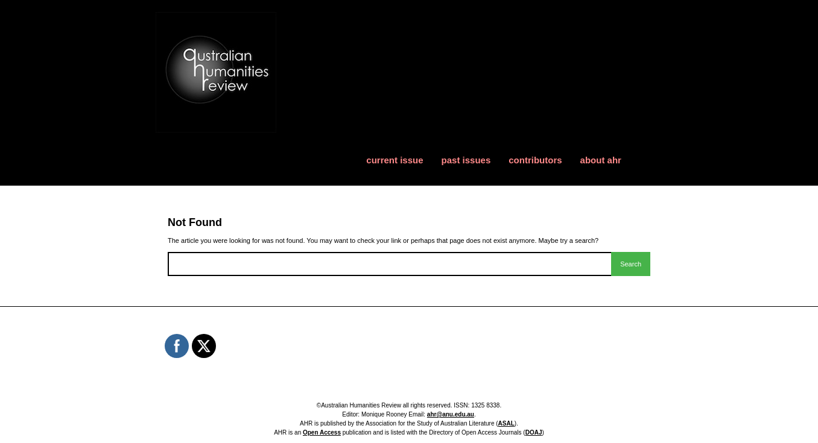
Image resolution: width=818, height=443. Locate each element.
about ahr (600, 160)
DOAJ (533, 432)
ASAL (506, 423)
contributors (535, 160)
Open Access (322, 432)
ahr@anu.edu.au (450, 414)
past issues (466, 160)
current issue (394, 160)
